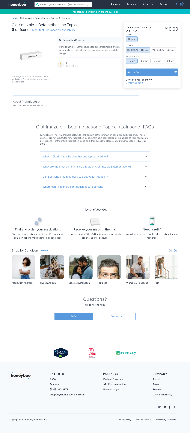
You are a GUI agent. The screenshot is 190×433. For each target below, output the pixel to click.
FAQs (73, 316)
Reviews (157, 389)
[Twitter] (174, 407)
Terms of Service (143, 419)
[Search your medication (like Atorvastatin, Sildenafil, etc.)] (65, 4)
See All (44, 250)
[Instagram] (159, 407)
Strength (132, 45)
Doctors (54, 384)
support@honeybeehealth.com (67, 394)
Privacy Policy (124, 419)
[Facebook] (170, 407)
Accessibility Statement (165, 419)
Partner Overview (113, 379)
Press (156, 384)
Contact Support (134, 82)
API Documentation (114, 384)
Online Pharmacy (162, 394)
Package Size (133, 56)
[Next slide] (175, 250)
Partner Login (111, 389)
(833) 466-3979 (59, 389)
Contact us (116, 316)
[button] (117, 4)
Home (15, 18)
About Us (158, 379)
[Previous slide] (170, 250)
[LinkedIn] (165, 407)
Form (129, 34)
